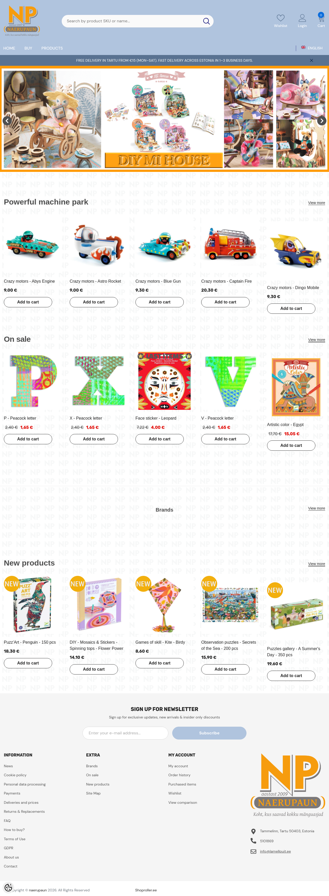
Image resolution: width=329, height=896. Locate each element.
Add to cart (26, 302)
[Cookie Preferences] (8, 887)
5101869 (267, 841)
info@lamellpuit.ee (275, 851)
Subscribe (223, 733)
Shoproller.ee (146, 890)
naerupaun (38, 890)
